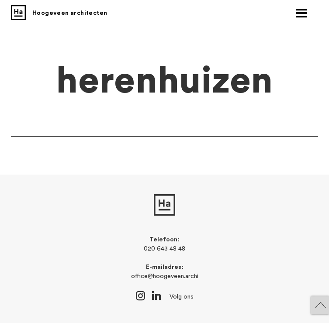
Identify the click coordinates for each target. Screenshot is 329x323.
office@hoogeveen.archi (164, 276)
